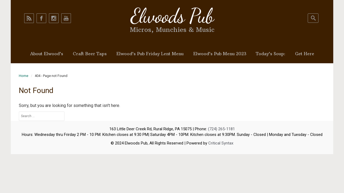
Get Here (304, 53)
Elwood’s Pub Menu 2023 (219, 53)
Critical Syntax (220, 143)
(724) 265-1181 (221, 129)
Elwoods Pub (172, 16)
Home (23, 76)
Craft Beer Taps (90, 53)
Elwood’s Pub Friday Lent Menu (150, 53)
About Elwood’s (46, 53)
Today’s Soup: (270, 53)
